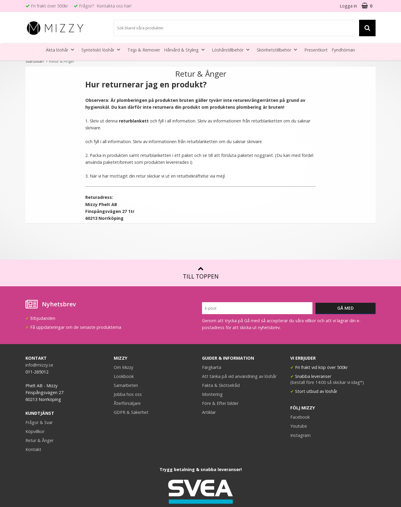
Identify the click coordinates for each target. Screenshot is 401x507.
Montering (212, 394)
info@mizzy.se (39, 365)
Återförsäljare (127, 403)
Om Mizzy (123, 367)
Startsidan (34, 61)
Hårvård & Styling (186, 50)
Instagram (300, 435)
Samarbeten (126, 385)
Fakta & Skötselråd (221, 385)
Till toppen (200, 273)
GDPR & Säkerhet (131, 412)
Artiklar (209, 412)
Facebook (300, 417)
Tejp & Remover (143, 50)
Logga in (348, 6)
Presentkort (316, 50)
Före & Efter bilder (220, 403)
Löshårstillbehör (232, 50)
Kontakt (33, 449)
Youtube (298, 426)
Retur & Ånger (39, 440)
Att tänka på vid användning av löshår (239, 376)
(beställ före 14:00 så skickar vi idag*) (327, 382)
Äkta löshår (62, 50)
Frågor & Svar (39, 422)
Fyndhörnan (343, 50)
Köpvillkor (35, 431)
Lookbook (124, 376)
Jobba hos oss (128, 394)
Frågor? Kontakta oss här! (105, 6)
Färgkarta (211, 367)
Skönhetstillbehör (278, 50)
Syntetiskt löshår (102, 50)
